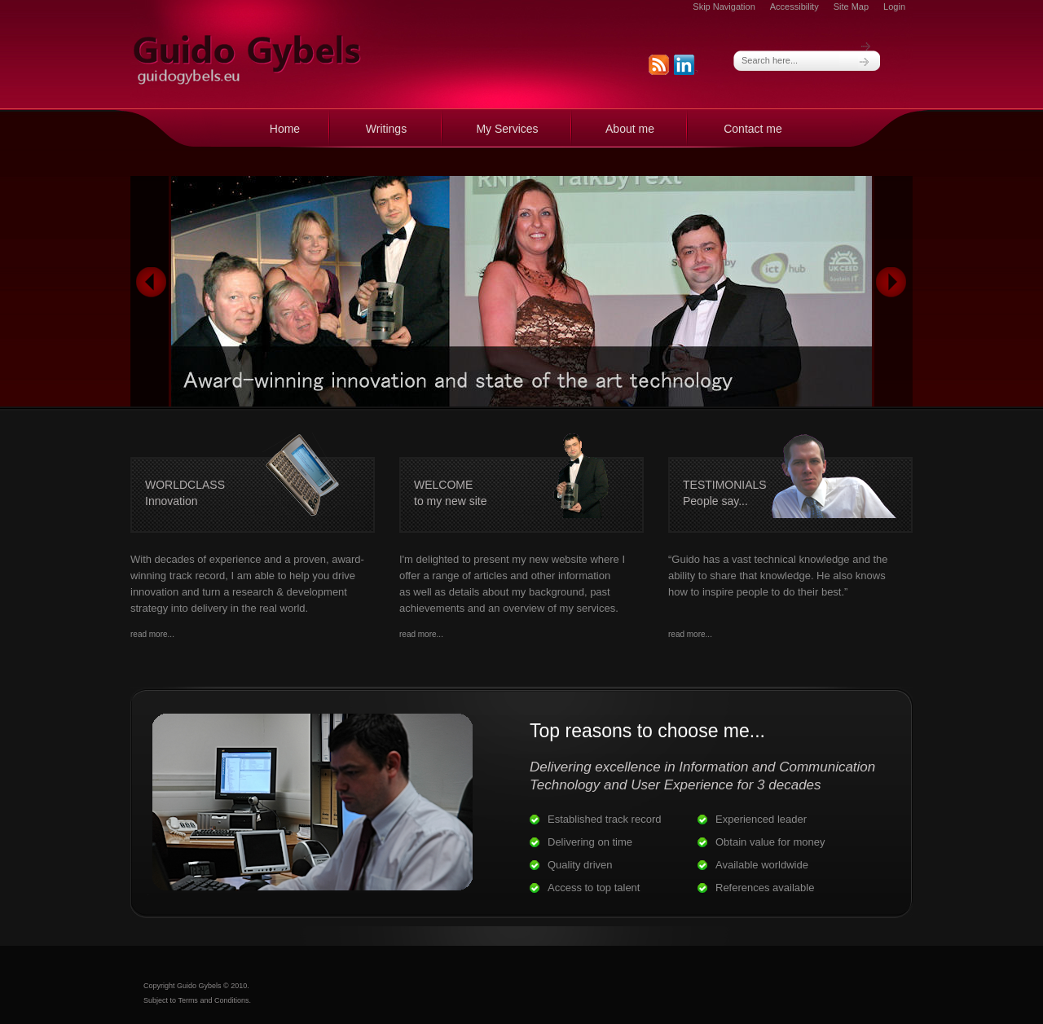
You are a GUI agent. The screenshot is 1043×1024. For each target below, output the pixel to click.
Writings (386, 128)
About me (629, 128)
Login (894, 6)
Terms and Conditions (213, 1000)
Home (285, 128)
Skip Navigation (724, 6)
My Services (507, 128)
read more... (152, 634)
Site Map (851, 6)
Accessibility (794, 6)
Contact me (753, 128)
